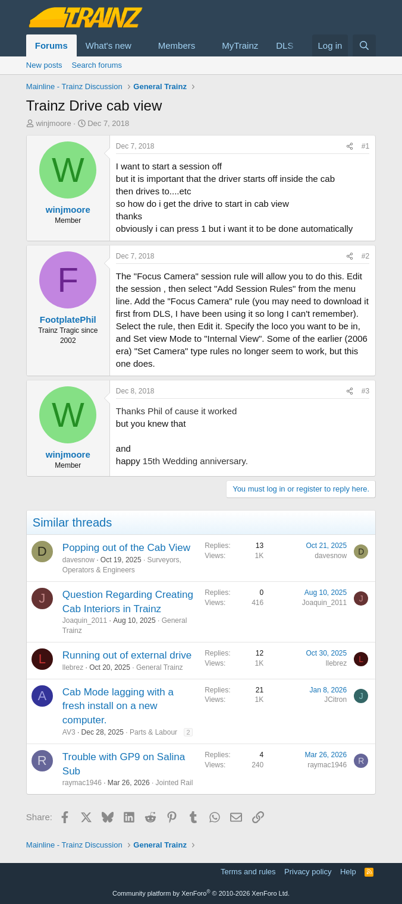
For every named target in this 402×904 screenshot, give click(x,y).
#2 (365, 256)
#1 (365, 146)
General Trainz (159, 667)
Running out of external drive (126, 655)
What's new (108, 45)
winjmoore (53, 123)
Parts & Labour (153, 732)
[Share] (349, 146)
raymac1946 (82, 783)
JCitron (335, 699)
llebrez (72, 667)
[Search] (364, 45)
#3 (365, 391)
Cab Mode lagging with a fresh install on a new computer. (118, 706)
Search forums (97, 65)
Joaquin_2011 (84, 620)
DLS (284, 45)
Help (348, 871)
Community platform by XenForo (201, 893)
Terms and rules (248, 871)
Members (177, 45)
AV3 (69, 732)
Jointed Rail (174, 783)
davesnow (78, 560)
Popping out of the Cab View (126, 547)
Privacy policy (307, 871)
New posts (44, 65)
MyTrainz (240, 45)
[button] (141, 45)
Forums (51, 45)
